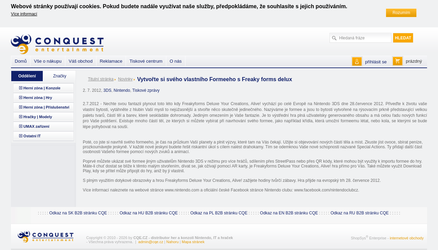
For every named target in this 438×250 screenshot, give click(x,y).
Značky (59, 76)
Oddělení (27, 76)
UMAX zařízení (36, 126)
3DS (107, 90)
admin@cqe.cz (150, 242)
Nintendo (122, 90)
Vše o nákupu (48, 61)
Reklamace (111, 61)
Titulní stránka (101, 79)
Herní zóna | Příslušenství (46, 107)
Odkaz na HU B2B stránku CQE (148, 213)
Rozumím (401, 12)
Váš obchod (81, 61)
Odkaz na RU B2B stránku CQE (360, 213)
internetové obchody (407, 238)
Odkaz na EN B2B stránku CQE (289, 213)
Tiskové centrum (145, 61)
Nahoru (172, 242)
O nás (176, 61)
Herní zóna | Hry (37, 98)
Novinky (125, 79)
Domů (21, 61)
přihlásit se (376, 61)
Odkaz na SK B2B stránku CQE (78, 213)
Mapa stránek (193, 242)
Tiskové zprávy (146, 90)
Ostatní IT (32, 136)
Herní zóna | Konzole (41, 88)
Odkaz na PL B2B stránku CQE (218, 213)
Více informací (24, 14)
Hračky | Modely (37, 117)
